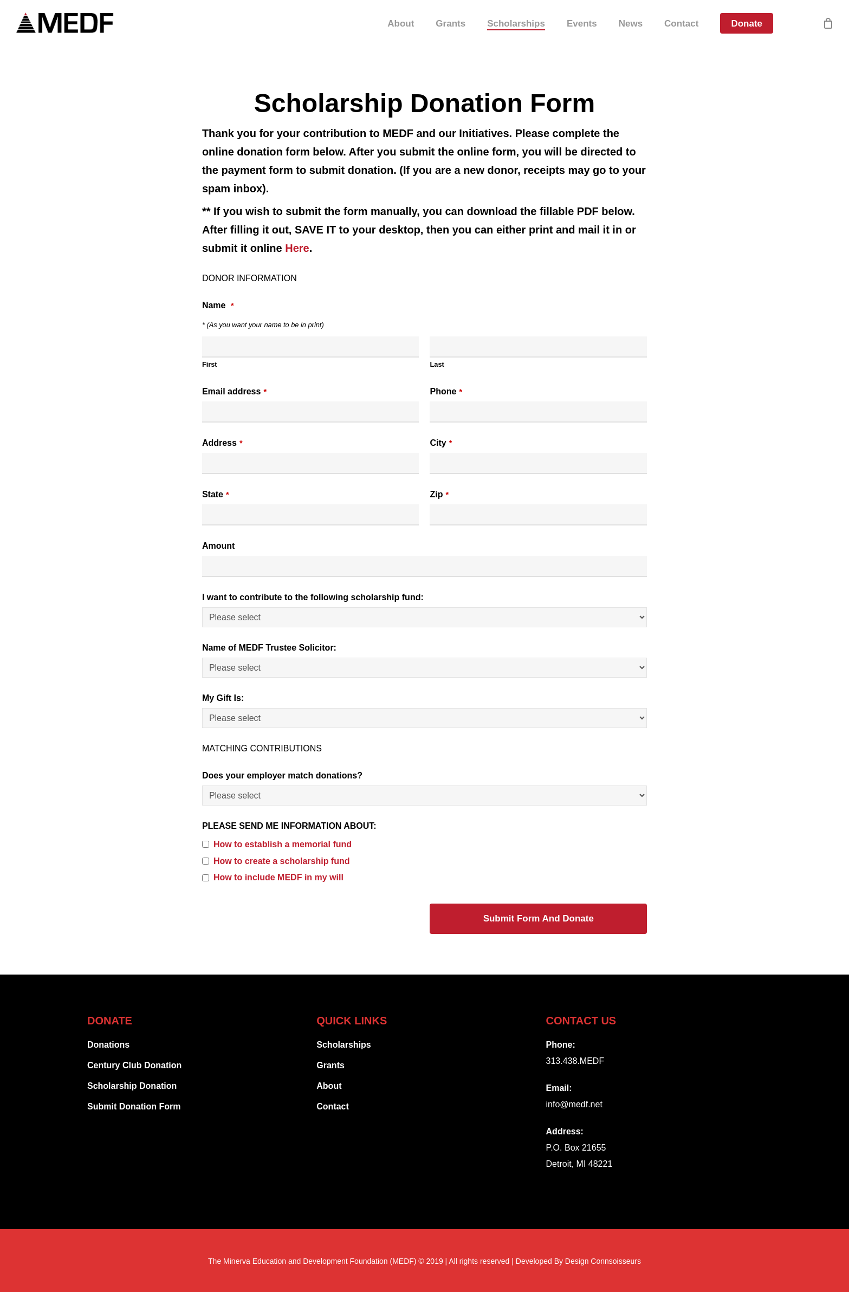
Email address (234, 391)
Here (297, 248)
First (209, 364)
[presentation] (284, 919)
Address (222, 442)
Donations (108, 1044)
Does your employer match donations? (282, 775)
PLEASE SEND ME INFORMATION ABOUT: (289, 825)
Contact (332, 1106)
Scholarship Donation (132, 1085)
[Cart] (828, 32)
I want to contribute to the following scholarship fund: (313, 597)
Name (218, 305)
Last (437, 364)
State (215, 494)
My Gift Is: (223, 698)
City (441, 442)
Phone (446, 391)
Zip (439, 494)
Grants (330, 1065)
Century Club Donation (134, 1065)
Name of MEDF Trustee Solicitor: (269, 647)
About (328, 1085)
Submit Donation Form (133, 1106)
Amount (218, 545)
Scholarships (343, 1044)
